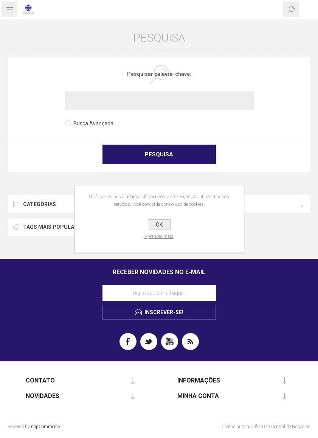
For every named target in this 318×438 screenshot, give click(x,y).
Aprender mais (159, 236)
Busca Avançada (93, 123)
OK (159, 225)
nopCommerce (45, 426)
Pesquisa (159, 154)
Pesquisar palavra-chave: (159, 74)
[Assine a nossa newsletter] (159, 293)
